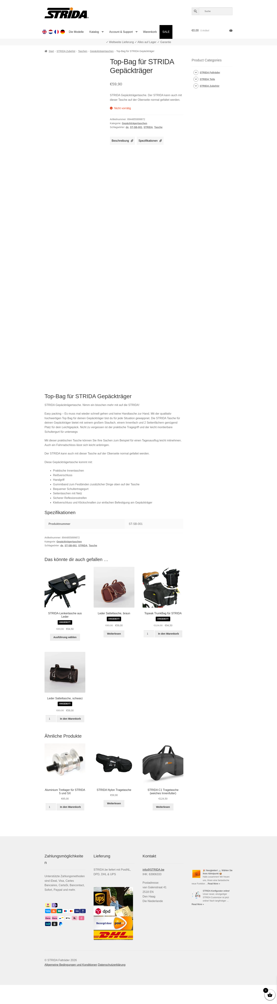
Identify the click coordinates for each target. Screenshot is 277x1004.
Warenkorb (150, 31)
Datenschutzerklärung (111, 964)
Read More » (214, 883)
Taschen (82, 51)
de (127, 127)
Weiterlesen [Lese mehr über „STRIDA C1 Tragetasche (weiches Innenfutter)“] (163, 807)
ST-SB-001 (136, 127)
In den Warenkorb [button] (168, 633)
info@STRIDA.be (153, 869)
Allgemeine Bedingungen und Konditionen (71, 964)
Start (51, 51)
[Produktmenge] (149, 633)
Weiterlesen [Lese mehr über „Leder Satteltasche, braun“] (114, 633)
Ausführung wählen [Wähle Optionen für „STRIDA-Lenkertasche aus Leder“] (64, 637)
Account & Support (121, 31)
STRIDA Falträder (210, 72)
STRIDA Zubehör (66, 51)
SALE (166, 31)
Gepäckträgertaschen (102, 51)
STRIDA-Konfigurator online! (216, 891)
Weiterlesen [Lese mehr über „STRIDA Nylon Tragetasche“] (114, 803)
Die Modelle (76, 31)
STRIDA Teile (207, 79)
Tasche (158, 127)
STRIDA (148, 127)
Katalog (94, 31)
